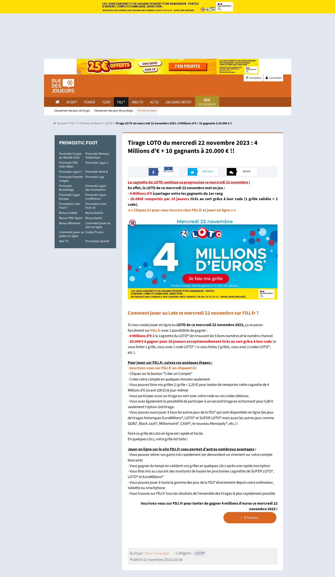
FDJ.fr (155, 330)
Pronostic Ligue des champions (95, 188)
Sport (71, 102)
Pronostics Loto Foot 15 (95, 206)
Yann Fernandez (157, 553)
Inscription (253, 78)
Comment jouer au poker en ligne (71, 234)
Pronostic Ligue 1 (96, 163)
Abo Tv (137, 102)
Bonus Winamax (69, 223)
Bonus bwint (93, 218)
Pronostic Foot (78, 142)
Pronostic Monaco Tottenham (97, 156)
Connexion (273, 78)
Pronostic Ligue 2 (70, 172)
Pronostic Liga (94, 177)
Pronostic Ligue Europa (69, 197)
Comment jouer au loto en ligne (97, 225)
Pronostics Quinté (97, 241)
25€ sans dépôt (178, 102)
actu (154, 102)
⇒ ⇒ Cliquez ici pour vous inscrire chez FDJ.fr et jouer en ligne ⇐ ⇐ (182, 210)
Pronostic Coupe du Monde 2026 (70, 156)
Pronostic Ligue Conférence (95, 197)
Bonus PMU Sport (70, 218)
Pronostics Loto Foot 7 (69, 206)
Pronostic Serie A (96, 172)
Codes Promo (94, 232)
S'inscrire (249, 517)
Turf (106, 102)
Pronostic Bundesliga (66, 188)
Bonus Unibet (68, 213)
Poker (89, 102)
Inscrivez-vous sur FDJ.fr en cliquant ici (163, 368)
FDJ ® (121, 102)
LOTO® (199, 553)
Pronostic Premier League (71, 179)
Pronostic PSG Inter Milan (68, 165)
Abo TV (63, 241)
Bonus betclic (94, 213)
